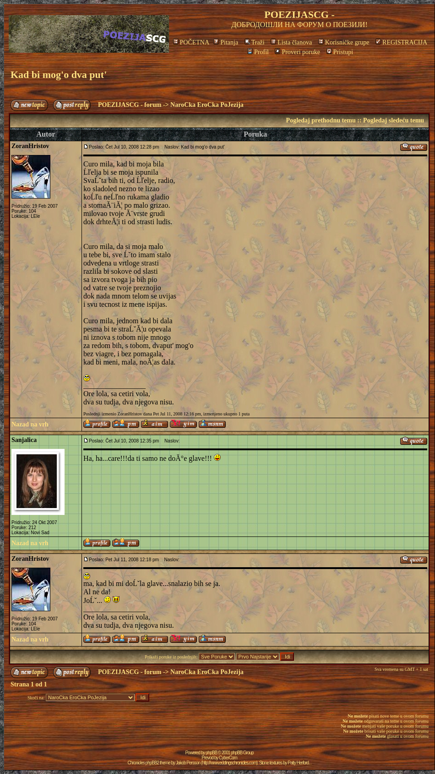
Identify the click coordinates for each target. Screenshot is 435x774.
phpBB (211, 752)
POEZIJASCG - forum (129, 104)
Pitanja (225, 42)
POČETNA (191, 42)
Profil (258, 52)
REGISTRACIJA (401, 42)
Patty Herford (298, 762)
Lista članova (291, 42)
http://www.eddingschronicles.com (229, 762)
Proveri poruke (297, 52)
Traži (255, 42)
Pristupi (339, 52)
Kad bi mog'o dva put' (59, 74)
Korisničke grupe (344, 42)
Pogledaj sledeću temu (393, 120)
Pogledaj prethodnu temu (321, 120)
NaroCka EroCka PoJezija (207, 104)
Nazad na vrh (30, 424)
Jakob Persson (188, 762)
